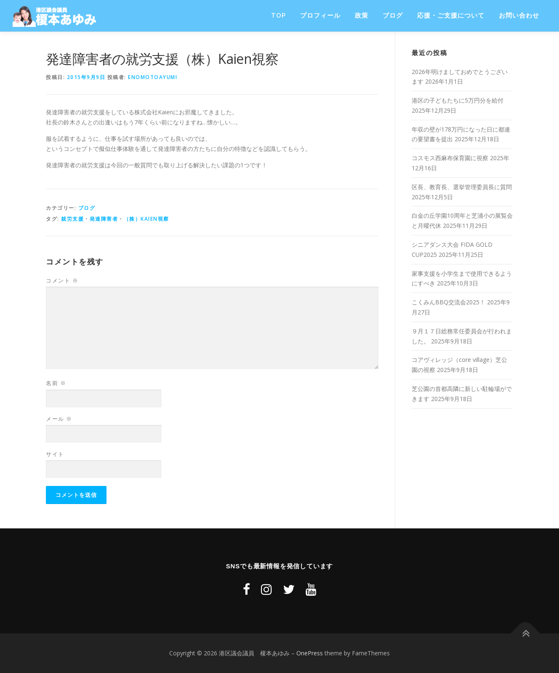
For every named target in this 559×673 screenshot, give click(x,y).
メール (59, 418)
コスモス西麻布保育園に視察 (450, 158)
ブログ (393, 15)
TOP (278, 15)
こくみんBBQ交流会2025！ (448, 302)
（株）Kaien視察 (146, 218)
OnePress (309, 653)
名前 (56, 383)
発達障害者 (104, 218)
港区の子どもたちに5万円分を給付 (457, 100)
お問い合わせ (519, 15)
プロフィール (320, 15)
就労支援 (72, 218)
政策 (361, 15)
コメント (62, 280)
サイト (55, 454)
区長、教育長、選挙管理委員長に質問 (462, 187)
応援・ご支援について (450, 15)
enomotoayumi (152, 77)
